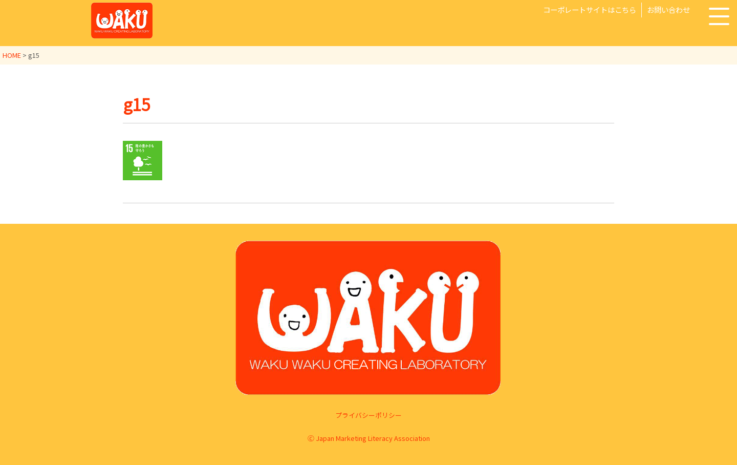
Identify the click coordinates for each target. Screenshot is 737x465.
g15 (137, 104)
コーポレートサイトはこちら (589, 9)
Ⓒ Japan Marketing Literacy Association (369, 438)
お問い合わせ (668, 9)
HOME (12, 55)
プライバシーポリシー (368, 415)
